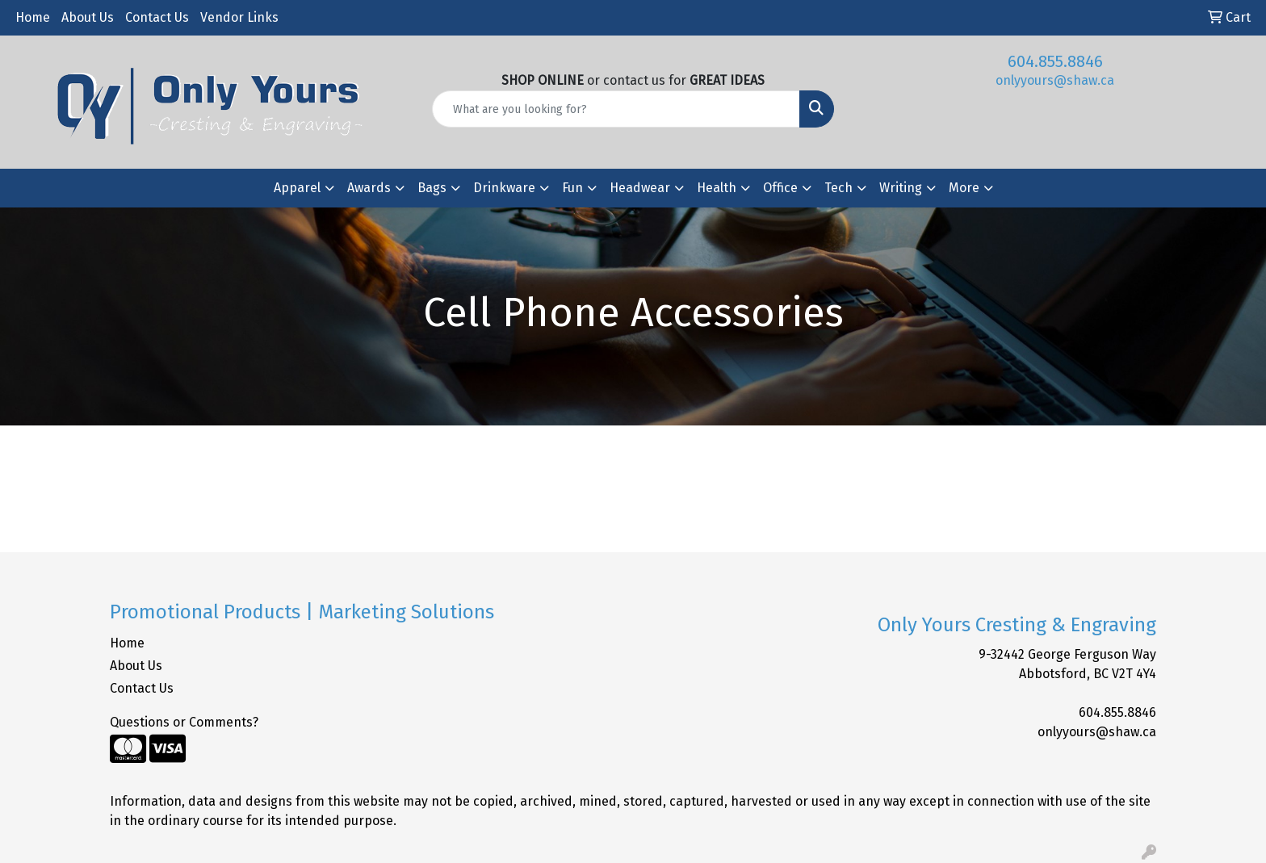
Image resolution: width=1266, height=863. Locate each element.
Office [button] (780, 187)
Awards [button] (369, 187)
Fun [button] (572, 187)
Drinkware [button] (504, 187)
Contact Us (157, 17)
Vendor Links (239, 17)
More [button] (964, 187)
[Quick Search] (616, 109)
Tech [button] (838, 187)
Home (32, 17)
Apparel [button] (297, 187)
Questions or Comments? (184, 722)
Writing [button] (900, 187)
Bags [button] (431, 187)
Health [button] (716, 187)
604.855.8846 (1055, 61)
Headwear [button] (640, 187)
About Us (87, 17)
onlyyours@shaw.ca (1055, 80)
